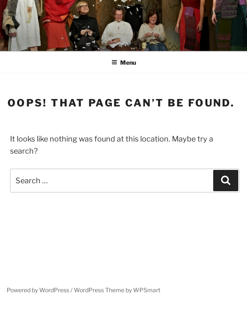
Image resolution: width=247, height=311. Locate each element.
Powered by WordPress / (40, 289)
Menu (123, 62)
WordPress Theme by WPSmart (117, 289)
